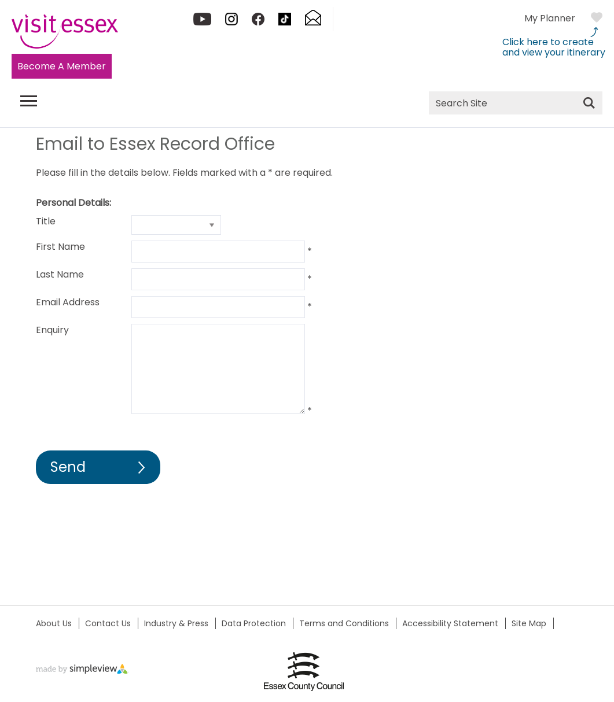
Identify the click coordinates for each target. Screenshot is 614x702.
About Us (54, 623)
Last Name (60, 274)
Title (46, 221)
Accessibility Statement (450, 623)
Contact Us (108, 623)
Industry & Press (176, 623)
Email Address (68, 302)
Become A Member (61, 66)
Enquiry (52, 330)
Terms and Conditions (344, 623)
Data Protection (254, 623)
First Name (60, 246)
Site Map (529, 623)
